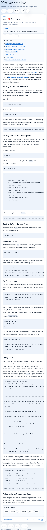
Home (4, 11)
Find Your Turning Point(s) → (36, 516)
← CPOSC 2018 (7, 516)
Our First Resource (11, 54)
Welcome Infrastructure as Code (16, 60)
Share (6, 508)
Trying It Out (9, 57)
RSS (23, 11)
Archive (10, 11)
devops (10, 36)
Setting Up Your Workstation (14, 44)
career (16, 36)
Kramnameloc (13, 3)
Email (36, 508)
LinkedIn (24, 508)
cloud (4, 36)
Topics (17, 11)
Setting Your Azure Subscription (15, 46)
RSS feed (24, 522)
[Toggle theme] (28, 11)
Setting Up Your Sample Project (15, 49)
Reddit (31, 508)
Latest (4, 522)
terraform (35, 72)
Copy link (13, 508)
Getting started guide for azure (18, 77)
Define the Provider (12, 52)
